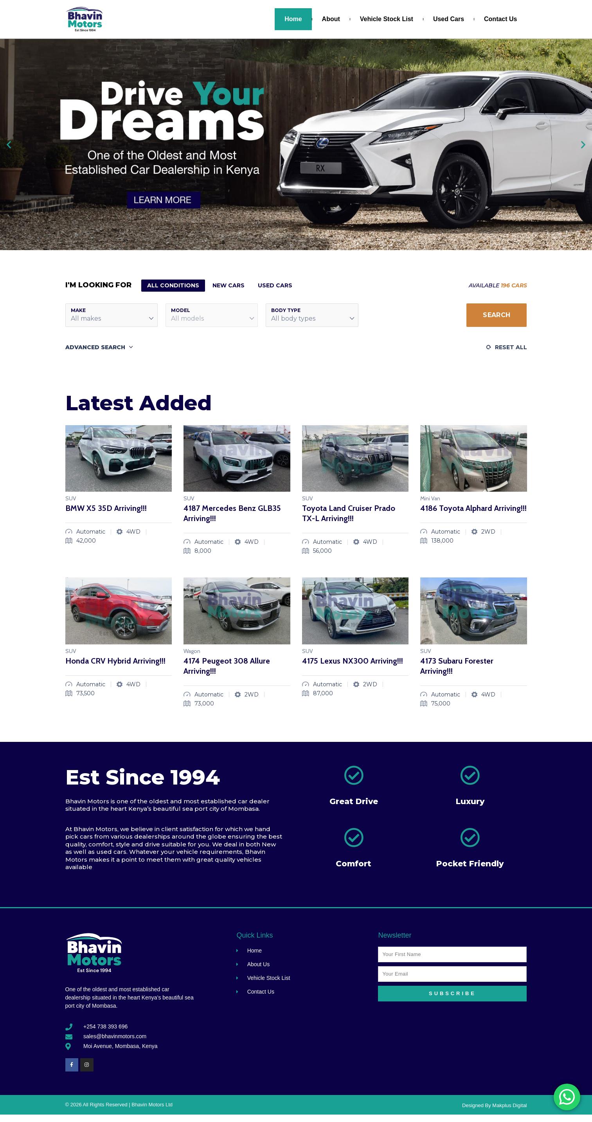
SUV (70, 498)
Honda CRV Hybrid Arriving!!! (115, 661)
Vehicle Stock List (386, 19)
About (331, 19)
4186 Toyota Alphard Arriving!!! (473, 508)
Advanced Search (95, 347)
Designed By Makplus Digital (494, 1105)
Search (496, 315)
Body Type (285, 310)
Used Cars (448, 19)
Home (293, 19)
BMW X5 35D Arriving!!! (106, 508)
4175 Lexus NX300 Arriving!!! (352, 661)
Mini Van (430, 498)
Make (78, 310)
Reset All (511, 347)
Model (180, 310)
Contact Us (500, 19)
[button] (9, 144)
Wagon (192, 651)
